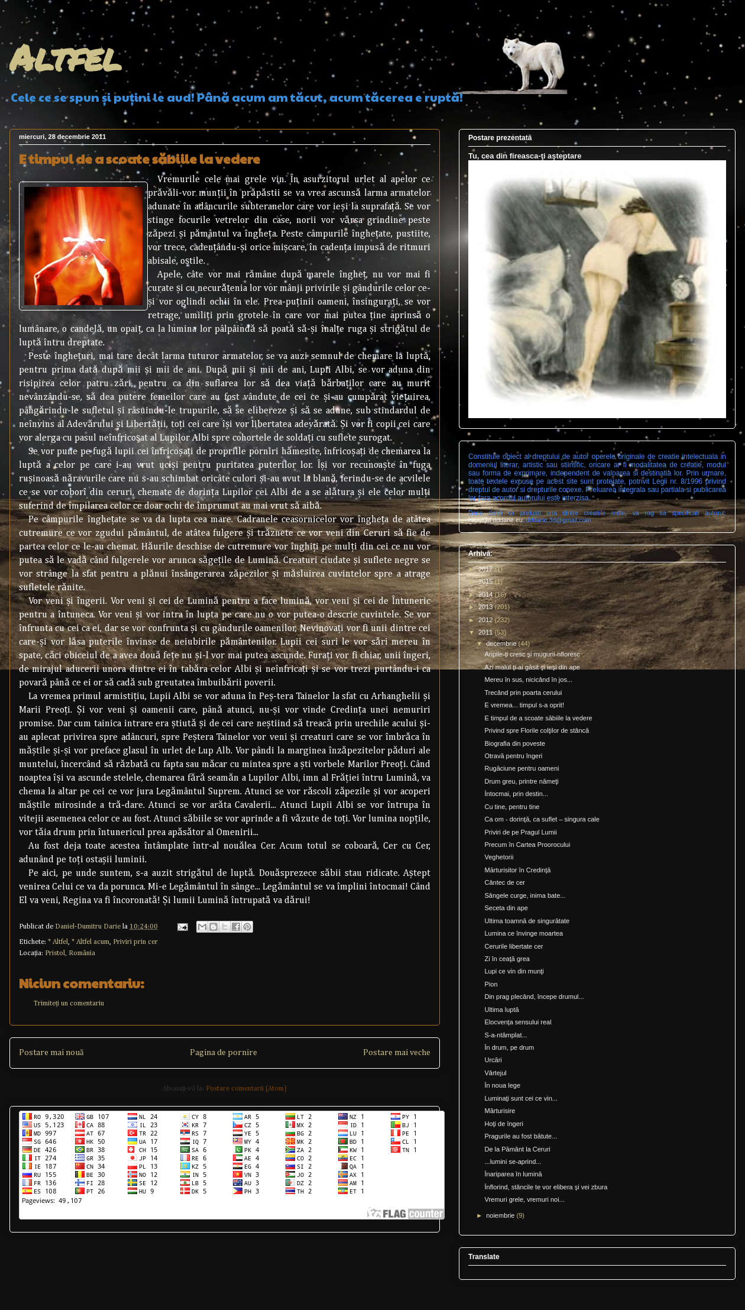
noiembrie (501, 1215)
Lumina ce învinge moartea (523, 933)
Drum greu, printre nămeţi (521, 781)
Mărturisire (499, 1110)
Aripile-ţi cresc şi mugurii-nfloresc (531, 654)
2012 (486, 619)
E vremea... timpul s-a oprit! (524, 705)
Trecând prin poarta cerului (523, 692)
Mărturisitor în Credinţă (517, 870)
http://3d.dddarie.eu (495, 519)
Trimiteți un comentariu (69, 1003)
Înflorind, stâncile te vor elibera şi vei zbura (545, 1187)
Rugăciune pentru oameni (521, 768)
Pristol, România (70, 953)
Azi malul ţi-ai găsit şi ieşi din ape (531, 667)
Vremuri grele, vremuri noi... (524, 1199)
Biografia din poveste (514, 743)
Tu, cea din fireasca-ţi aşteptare (524, 155)
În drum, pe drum (509, 1047)
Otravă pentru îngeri (513, 755)
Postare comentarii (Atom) (246, 1088)
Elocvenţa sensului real (517, 1022)
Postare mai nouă (51, 1053)
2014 (486, 594)
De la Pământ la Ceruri (517, 1149)
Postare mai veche (396, 1053)
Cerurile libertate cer (513, 946)
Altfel (65, 56)
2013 (486, 606)
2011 (486, 632)
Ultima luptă (501, 1009)
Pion (490, 984)
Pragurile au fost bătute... (520, 1136)
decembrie (502, 643)
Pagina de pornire (223, 1053)
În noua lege (502, 1085)
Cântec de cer (504, 882)
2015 (486, 581)
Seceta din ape (505, 907)
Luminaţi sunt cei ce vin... (521, 1098)
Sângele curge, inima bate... (524, 895)
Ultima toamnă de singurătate (526, 920)
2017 (486, 568)
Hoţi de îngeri (503, 1123)
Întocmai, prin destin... (516, 793)
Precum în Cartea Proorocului (527, 844)
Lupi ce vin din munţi (513, 971)
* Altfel (58, 942)
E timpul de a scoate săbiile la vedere (538, 718)
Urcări (492, 1059)
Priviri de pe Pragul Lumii (520, 832)
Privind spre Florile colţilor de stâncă (536, 730)
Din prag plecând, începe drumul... (534, 996)
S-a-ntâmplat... (505, 1035)
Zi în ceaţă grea (506, 958)
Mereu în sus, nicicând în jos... (528, 679)
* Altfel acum (90, 942)
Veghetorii (498, 857)
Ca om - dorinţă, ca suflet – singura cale (541, 819)
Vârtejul (495, 1072)
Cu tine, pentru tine (511, 806)
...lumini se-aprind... (512, 1161)
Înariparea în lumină (513, 1174)
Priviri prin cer (135, 942)
